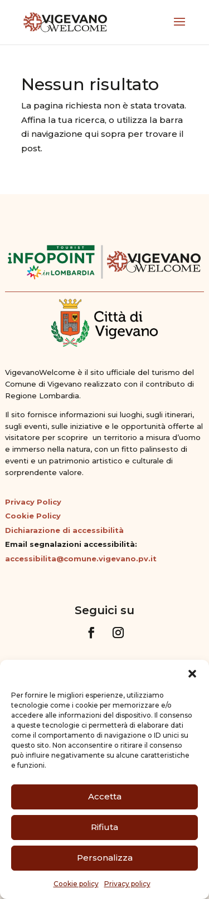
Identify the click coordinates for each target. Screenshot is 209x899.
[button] (192, 673)
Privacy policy (127, 884)
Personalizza (105, 857)
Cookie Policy (33, 515)
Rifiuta (104, 827)
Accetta (104, 796)
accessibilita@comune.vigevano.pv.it (81, 558)
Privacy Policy (33, 501)
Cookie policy (76, 884)
